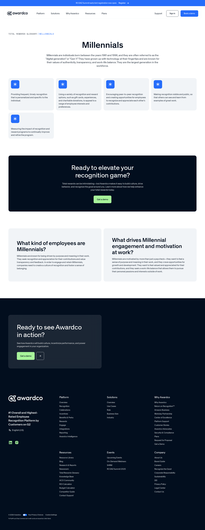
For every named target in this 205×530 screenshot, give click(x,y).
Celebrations (64, 410)
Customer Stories (161, 425)
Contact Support (66, 495)
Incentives (63, 414)
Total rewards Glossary (22, 33)
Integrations (64, 429)
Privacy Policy (160, 484)
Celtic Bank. (47, 518)
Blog (61, 461)
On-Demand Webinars (116, 461)
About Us (158, 457)
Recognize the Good (163, 469)
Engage (62, 425)
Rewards (63, 421)
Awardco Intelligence (68, 436)
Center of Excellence (163, 417)
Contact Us (159, 492)
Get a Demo (159, 444)
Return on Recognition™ (164, 406)
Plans (104, 13)
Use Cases (111, 406)
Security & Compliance (164, 433)
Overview (63, 402)
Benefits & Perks (66, 417)
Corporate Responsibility (164, 473)
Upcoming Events (114, 457)
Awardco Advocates (163, 429)
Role (109, 410)
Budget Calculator (67, 488)
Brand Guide (159, 461)
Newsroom (64, 469)
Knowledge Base (66, 476)
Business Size (112, 414)
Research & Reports (67, 465)
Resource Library (66, 457)
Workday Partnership (163, 414)
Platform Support (161, 421)
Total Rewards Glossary (69, 473)
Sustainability (160, 476)
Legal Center (159, 488)
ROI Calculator (65, 484)
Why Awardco (72, 13)
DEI (155, 480)
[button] (40, 13)
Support (158, 13)
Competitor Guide (67, 492)
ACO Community (66, 480)
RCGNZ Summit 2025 (116, 469)
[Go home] (17, 13)
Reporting (63, 433)
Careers (157, 465)
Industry (110, 417)
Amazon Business (161, 410)
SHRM (109, 465)
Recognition (64, 406)
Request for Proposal (163, 440)
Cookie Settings (51, 515)
